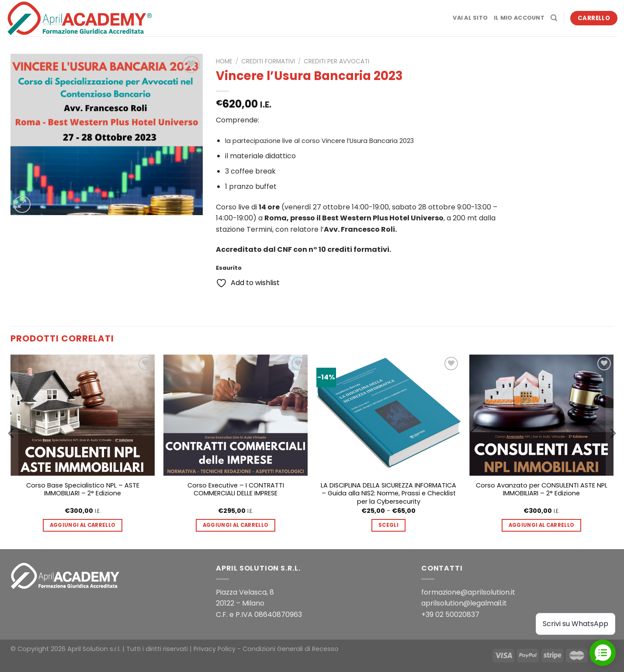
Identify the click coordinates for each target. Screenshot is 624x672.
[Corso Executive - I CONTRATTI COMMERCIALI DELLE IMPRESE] (235, 415)
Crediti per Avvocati (336, 61)
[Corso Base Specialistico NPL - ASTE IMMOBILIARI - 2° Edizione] (82, 415)
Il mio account (519, 17)
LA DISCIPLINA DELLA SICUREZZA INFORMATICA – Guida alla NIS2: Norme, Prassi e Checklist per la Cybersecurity (388, 493)
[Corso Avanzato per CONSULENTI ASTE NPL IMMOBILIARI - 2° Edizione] (541, 415)
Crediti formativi (268, 61)
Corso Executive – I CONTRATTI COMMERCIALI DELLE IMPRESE (235, 489)
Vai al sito (470, 17)
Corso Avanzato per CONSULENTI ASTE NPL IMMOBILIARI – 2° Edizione (541, 489)
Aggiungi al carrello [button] (83, 525)
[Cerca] (554, 18)
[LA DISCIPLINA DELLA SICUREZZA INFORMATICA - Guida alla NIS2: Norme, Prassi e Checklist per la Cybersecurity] (388, 415)
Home (224, 61)
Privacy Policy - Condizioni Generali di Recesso (266, 648)
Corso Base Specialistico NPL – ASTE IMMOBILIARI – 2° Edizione (82, 489)
